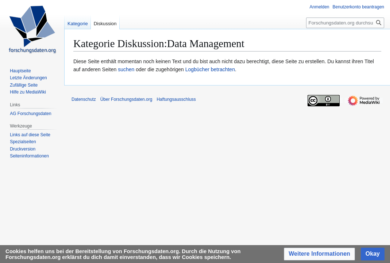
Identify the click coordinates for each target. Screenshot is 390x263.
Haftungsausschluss (176, 99)
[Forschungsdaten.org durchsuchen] (345, 23)
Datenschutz (84, 99)
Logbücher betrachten (210, 69)
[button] (319, 254)
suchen (126, 69)
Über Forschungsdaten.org (126, 99)
